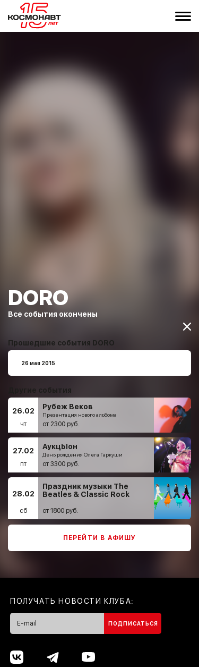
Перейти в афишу (99, 531)
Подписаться (133, 616)
